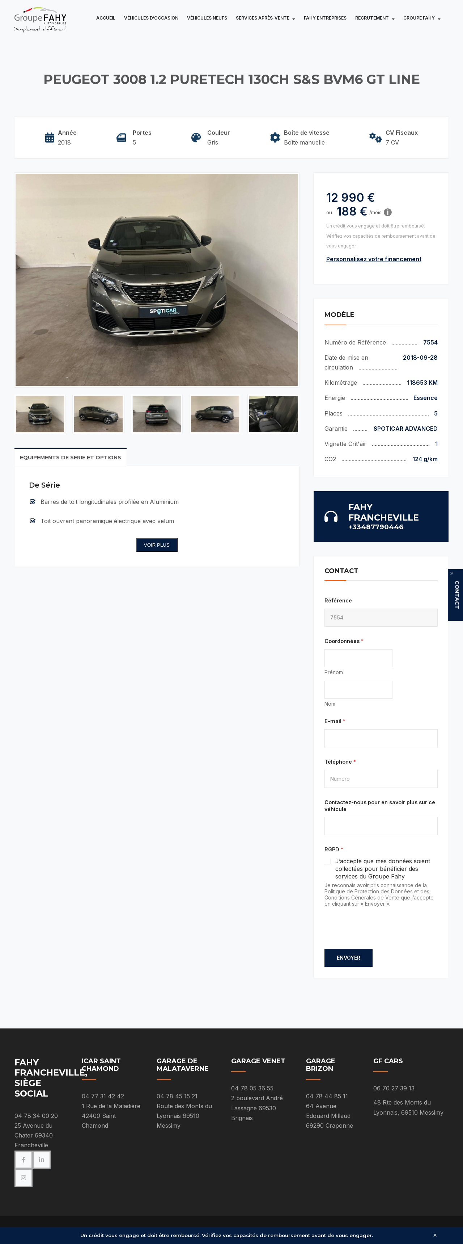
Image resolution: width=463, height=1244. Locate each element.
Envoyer (348, 958)
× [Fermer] (435, 1235)
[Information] (387, 212)
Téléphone (340, 762)
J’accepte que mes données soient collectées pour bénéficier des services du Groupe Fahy (382, 868)
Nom (329, 704)
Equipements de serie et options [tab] (70, 457)
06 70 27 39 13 (394, 1088)
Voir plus (157, 545)
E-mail (334, 721)
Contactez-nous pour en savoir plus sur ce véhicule (379, 805)
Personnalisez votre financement (373, 259)
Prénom (333, 672)
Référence (338, 600)
